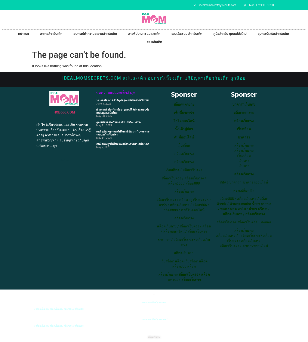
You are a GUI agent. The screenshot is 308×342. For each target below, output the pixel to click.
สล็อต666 (175, 183)
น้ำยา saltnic (261, 204)
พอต (223, 209)
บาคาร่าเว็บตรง (243, 104)
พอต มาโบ (238, 209)
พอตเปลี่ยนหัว (243, 190)
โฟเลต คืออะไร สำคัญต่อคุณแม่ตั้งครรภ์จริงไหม (122, 100)
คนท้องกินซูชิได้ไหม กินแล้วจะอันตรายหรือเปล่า (122, 144)
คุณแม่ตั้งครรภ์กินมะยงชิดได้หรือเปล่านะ (118, 122)
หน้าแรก (23, 33)
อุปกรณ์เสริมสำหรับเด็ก (273, 33)
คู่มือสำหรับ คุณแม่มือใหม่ (230, 33)
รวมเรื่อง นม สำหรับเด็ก (187, 33)
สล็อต (179, 261)
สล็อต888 (192, 183)
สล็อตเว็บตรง (192, 170)
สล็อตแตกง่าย (184, 104)
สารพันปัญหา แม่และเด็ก (144, 33)
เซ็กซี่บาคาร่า (184, 113)
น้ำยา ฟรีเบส (258, 209)
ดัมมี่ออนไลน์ (184, 137)
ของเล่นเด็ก (154, 41)
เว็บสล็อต (172, 170)
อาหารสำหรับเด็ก (51, 33)
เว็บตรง (243, 166)
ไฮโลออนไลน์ (184, 121)
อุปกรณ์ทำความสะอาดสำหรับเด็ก (95, 33)
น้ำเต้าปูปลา (184, 129)
